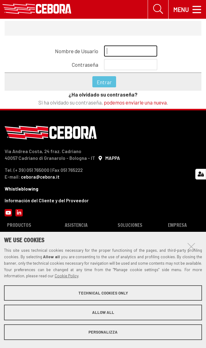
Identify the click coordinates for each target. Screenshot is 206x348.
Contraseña (85, 64)
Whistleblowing (21, 189)
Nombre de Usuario (76, 51)
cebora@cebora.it (40, 177)
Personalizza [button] (103, 332)
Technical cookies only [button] (103, 293)
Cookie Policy (66, 275)
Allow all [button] (103, 312)
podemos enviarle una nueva (135, 102)
